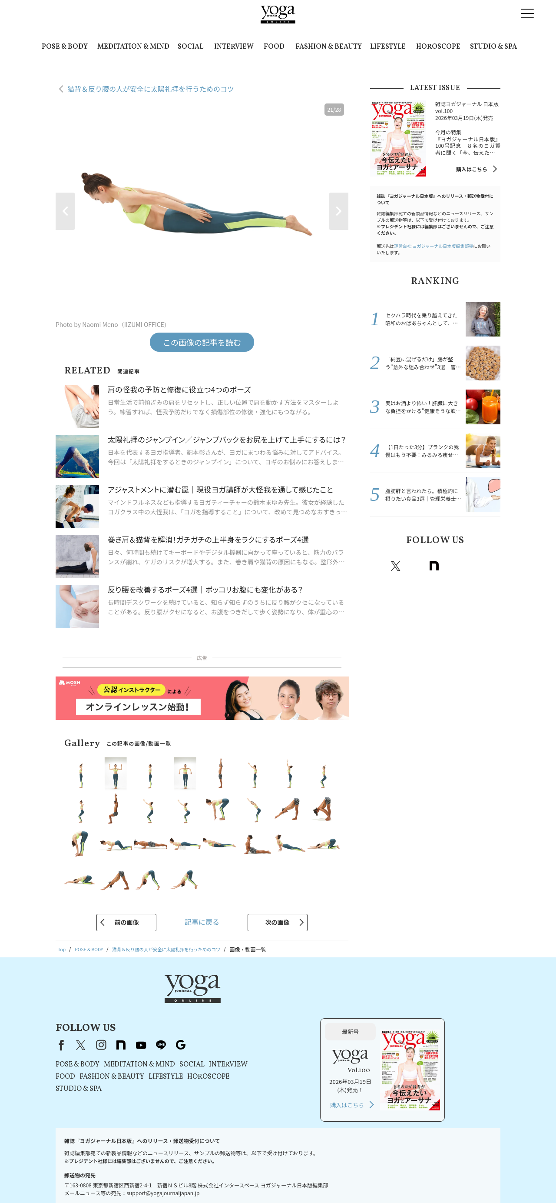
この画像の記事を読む (202, 342)
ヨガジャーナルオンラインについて (376, 1179)
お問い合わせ (77, 1179)
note (434, 566)
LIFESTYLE (388, 47)
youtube (252, 1001)
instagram (414, 566)
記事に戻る (202, 922)
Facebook (378, 566)
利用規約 (175, 1179)
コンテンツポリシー (275, 1179)
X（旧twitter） (395, 566)
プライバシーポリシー (219, 1179)
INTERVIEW (234, 47)
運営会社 (317, 1179)
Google (491, 566)
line (472, 566)
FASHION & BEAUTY (328, 47)
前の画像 (126, 922)
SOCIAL (190, 47)
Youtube (453, 566)
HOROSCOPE (438, 47)
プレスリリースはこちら (128, 1179)
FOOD (274, 47)
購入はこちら (471, 169)
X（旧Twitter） (192, 1001)
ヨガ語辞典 (477, 1179)
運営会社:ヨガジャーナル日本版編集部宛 (433, 246)
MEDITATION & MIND (133, 47)
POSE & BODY (65, 47)
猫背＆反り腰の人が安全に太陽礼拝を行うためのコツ (150, 89)
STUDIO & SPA (493, 47)
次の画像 (277, 922)
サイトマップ (441, 1179)
